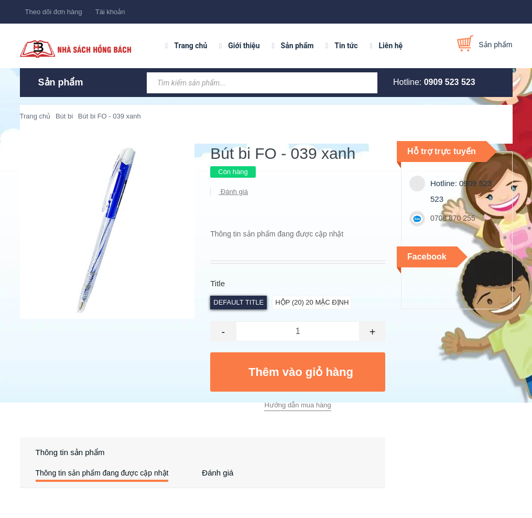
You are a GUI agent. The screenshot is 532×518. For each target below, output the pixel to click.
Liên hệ (391, 45)
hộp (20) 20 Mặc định (312, 302)
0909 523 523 (449, 82)
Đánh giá (233, 192)
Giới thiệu (243, 45)
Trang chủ (190, 45)
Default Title (238, 302)
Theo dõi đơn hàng (53, 12)
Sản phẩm (297, 45)
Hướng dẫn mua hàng (297, 405)
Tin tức (345, 45)
